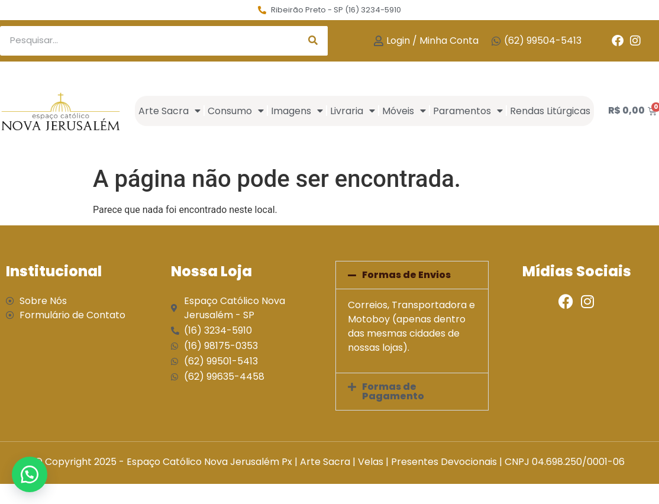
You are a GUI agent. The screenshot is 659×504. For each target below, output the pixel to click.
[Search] (313, 41)
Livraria (352, 110)
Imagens (297, 110)
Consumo (236, 110)
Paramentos (468, 110)
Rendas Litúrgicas (550, 111)
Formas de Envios (406, 275)
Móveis (404, 110)
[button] (412, 275)
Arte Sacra (169, 110)
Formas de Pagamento (393, 391)
